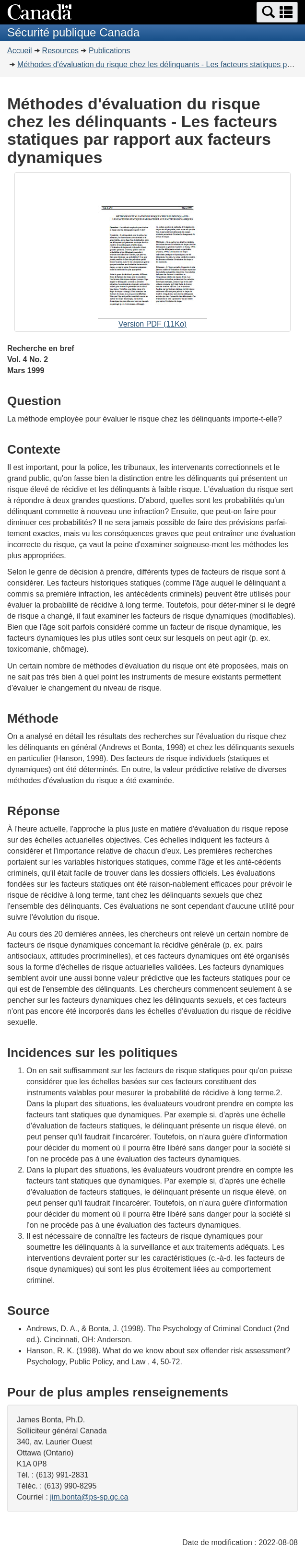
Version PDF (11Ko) (152, 253)
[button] (277, 12)
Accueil (19, 51)
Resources (60, 51)
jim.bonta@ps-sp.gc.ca (89, 1497)
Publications (109, 51)
